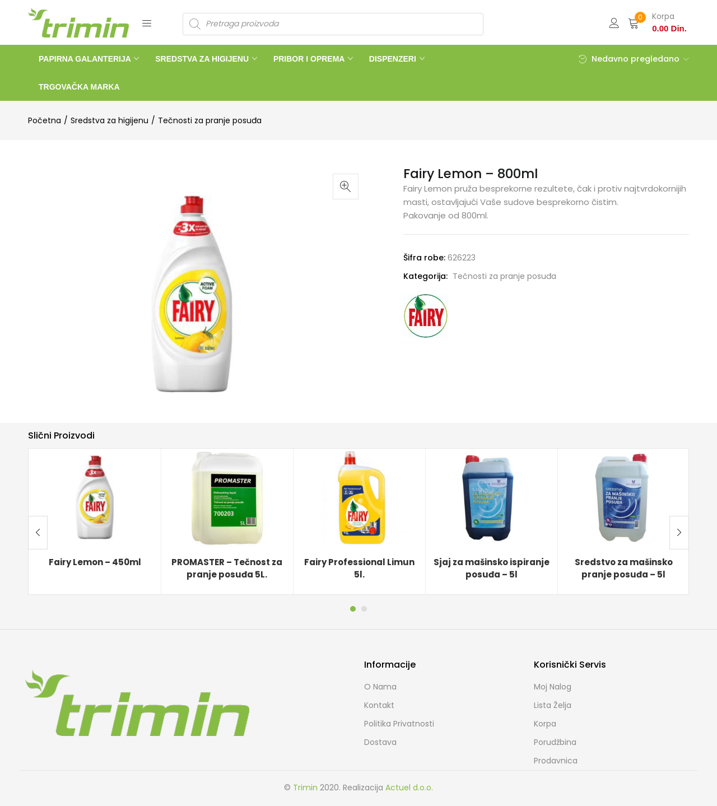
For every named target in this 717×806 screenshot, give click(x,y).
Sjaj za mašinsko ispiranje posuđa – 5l (492, 568)
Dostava (380, 742)
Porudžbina (555, 742)
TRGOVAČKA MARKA (79, 86)
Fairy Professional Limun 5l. (359, 568)
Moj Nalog (552, 686)
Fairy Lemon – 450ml (95, 562)
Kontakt (379, 705)
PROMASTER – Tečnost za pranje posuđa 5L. (226, 568)
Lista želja (552, 705)
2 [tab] (364, 609)
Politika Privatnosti (399, 723)
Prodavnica (556, 760)
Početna (44, 120)
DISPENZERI (393, 58)
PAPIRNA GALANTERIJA (86, 58)
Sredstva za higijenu (109, 120)
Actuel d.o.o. (409, 787)
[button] (657, 22)
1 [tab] (353, 609)
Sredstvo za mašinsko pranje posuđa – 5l (624, 568)
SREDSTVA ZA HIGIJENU (203, 58)
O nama (380, 686)
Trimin (305, 787)
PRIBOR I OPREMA (310, 58)
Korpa (545, 723)
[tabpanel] (95, 521)
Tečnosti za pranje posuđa (210, 120)
